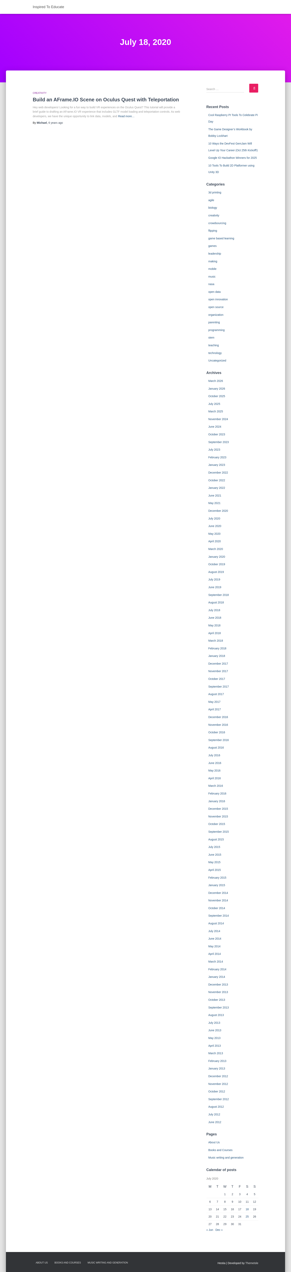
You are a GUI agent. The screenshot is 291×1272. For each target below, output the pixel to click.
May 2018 (214, 625)
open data (214, 291)
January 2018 (216, 655)
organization (215, 314)
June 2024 (214, 426)
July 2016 (214, 755)
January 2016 (216, 801)
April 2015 (214, 869)
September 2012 (218, 1099)
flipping (212, 230)
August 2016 (216, 747)
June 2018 (214, 617)
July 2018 (214, 610)
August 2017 (216, 694)
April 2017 (214, 709)
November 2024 (218, 419)
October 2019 (216, 564)
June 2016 (214, 763)
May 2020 (214, 533)
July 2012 (214, 1114)
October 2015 (216, 824)
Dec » (219, 1229)
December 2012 (218, 1076)
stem (211, 337)
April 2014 (214, 953)
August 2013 (216, 1015)
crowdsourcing (217, 223)
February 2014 (217, 969)
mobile (212, 268)
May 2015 (214, 862)
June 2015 (214, 854)
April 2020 (214, 541)
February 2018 (217, 648)
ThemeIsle (251, 1263)
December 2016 (218, 717)
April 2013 (214, 1045)
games (212, 245)
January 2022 (216, 487)
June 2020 (214, 526)
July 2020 (214, 518)
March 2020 (215, 549)
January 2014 (216, 976)
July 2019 (214, 579)
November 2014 (218, 900)
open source (216, 307)
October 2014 (216, 908)
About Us (214, 1142)
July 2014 (214, 931)
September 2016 (218, 740)
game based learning (221, 238)
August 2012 (216, 1106)
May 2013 (214, 1038)
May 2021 (214, 503)
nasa (211, 284)
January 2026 (216, 388)
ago (55, 122)
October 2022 (216, 480)
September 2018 (218, 595)
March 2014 (215, 961)
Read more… (126, 116)
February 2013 (217, 1061)
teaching (213, 345)
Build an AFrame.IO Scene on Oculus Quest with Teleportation (106, 99)
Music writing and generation (226, 1157)
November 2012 (218, 1084)
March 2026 (215, 380)
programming (216, 330)
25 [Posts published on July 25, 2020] (247, 1216)
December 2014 (218, 892)
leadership (214, 253)
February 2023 (217, 457)
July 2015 (214, 847)
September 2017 (218, 686)
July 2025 (214, 403)
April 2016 (214, 778)
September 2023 (218, 442)
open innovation (218, 299)
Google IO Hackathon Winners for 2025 (232, 157)
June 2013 (214, 1030)
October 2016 (216, 732)
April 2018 (214, 633)
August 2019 (216, 572)
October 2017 (216, 678)
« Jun (209, 1229)
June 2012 (214, 1122)
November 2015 (218, 816)
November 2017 (218, 671)
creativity (40, 93)
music (212, 276)
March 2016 (215, 785)
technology (215, 353)
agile (211, 200)
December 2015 (218, 808)
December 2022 (218, 472)
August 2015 (216, 839)
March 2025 (215, 411)
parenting (214, 322)
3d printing (214, 192)
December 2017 (218, 663)
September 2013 (218, 1007)
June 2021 (214, 495)
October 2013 (216, 999)
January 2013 (216, 1068)
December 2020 (218, 510)
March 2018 (215, 640)
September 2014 (218, 915)
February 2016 (217, 793)
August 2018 (216, 602)
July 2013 (214, 1022)
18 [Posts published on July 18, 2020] (247, 1209)
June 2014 (214, 938)
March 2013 (215, 1053)
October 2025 (216, 396)
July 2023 (214, 449)
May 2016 (214, 770)
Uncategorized (217, 360)
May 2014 (214, 946)
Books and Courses (220, 1150)
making (212, 261)
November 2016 (218, 724)
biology (212, 207)
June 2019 (214, 587)
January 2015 (216, 885)
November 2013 (218, 992)
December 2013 (218, 984)
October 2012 (216, 1091)
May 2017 (214, 701)
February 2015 (217, 877)
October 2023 (216, 434)
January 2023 (216, 464)
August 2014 (216, 923)
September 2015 (218, 831)
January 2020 (216, 556)
